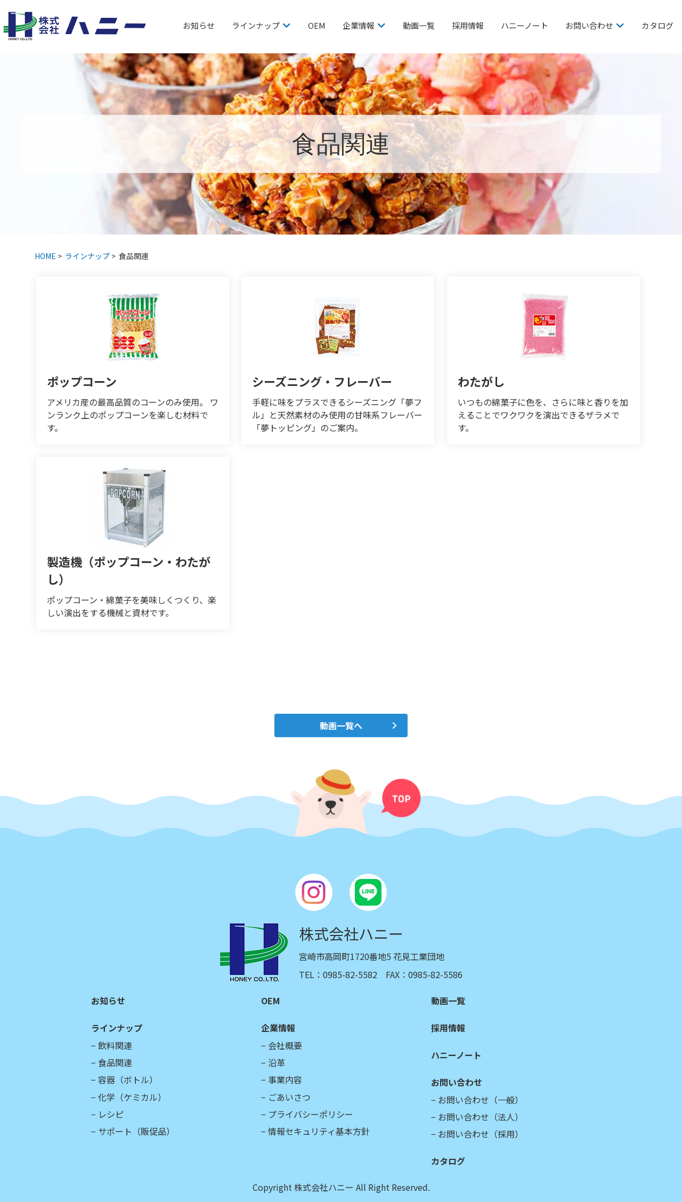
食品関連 (115, 1062)
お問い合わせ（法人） (480, 1116)
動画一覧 (419, 25)
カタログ (657, 25)
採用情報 (468, 25)
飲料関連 (115, 1045)
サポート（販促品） (136, 1131)
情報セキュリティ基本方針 (319, 1131)
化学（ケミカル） (132, 1097)
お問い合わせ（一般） (480, 1099)
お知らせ (199, 25)
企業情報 (359, 25)
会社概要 (285, 1045)
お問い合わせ (589, 25)
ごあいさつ (289, 1097)
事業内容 (285, 1079)
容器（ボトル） (128, 1079)
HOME (45, 256)
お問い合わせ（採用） (480, 1133)
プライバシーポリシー (310, 1114)
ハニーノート (524, 25)
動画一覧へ (341, 725)
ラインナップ (256, 25)
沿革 (276, 1062)
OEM (317, 25)
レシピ (111, 1114)
